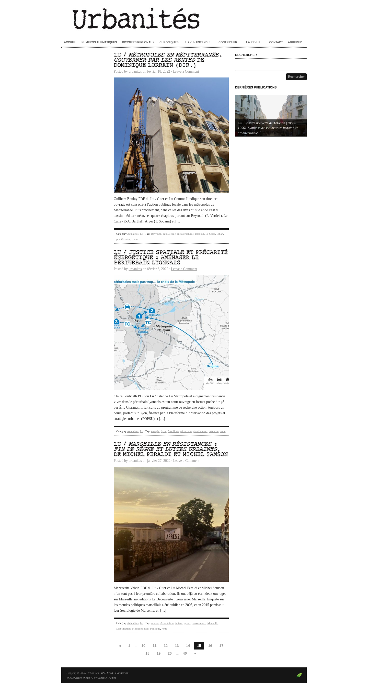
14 (188, 646)
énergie (155, 431)
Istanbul (199, 233)
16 (210, 646)
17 (221, 646)
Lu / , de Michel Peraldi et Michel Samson (171, 449)
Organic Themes (106, 677)
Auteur (178, 622)
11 (155, 646)
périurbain (186, 431)
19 (159, 653)
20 (170, 653)
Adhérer (295, 42)
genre (187, 622)
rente (134, 239)
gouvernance (199, 622)
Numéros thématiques (99, 42)
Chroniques (169, 42)
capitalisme (169, 233)
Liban (220, 233)
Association (167, 622)
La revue (253, 42)
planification (123, 239)
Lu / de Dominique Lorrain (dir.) (168, 60)
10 (143, 646)
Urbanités (184, 18)
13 (177, 646)
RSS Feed (107, 673)
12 (166, 646)
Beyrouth (156, 233)
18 (147, 653)
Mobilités (173, 431)
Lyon (164, 431)
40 (185, 653)
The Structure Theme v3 (79, 677)
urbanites (135, 71)
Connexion (122, 673)
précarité (213, 431)
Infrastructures (185, 233)
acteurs (155, 622)
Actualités (133, 233)
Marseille (212, 622)
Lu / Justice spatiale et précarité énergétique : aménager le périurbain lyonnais (171, 258)
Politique (155, 628)
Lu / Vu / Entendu (197, 42)
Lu (141, 233)
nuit (146, 628)
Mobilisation (123, 628)
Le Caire (210, 233)
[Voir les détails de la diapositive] (271, 115)
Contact (276, 42)
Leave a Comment (186, 71)
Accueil (70, 42)
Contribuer (227, 42)
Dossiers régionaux (138, 42)
